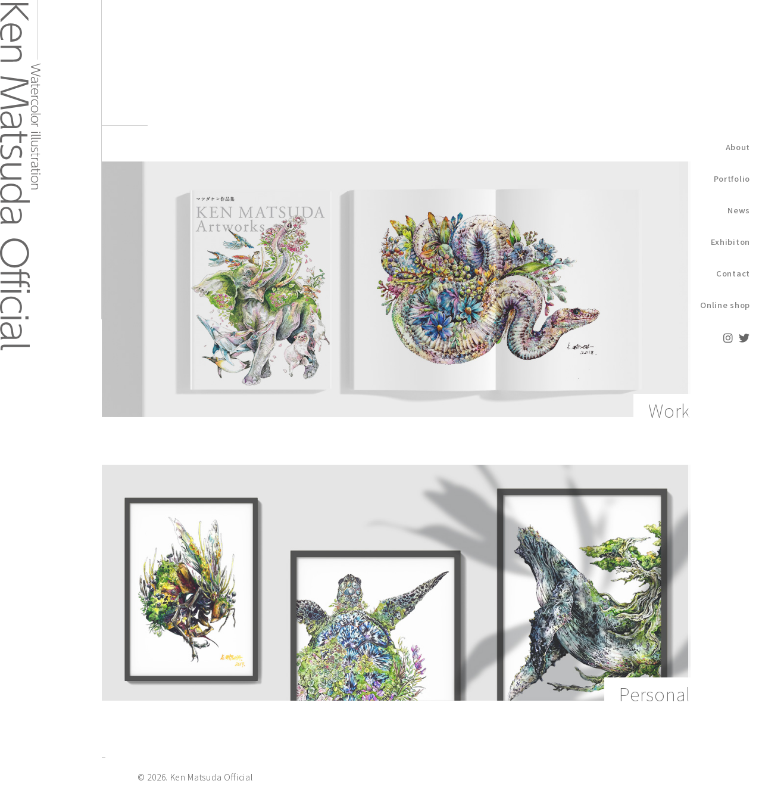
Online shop (725, 305)
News (738, 210)
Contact (733, 273)
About (738, 147)
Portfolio (732, 178)
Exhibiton (730, 241)
